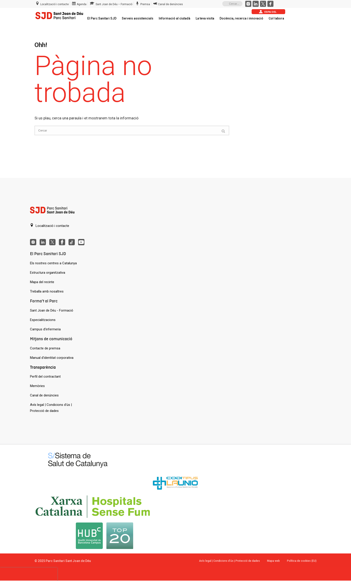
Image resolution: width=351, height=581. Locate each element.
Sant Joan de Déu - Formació (51, 310)
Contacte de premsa (45, 348)
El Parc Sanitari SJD (101, 18)
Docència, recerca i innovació (241, 18)
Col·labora (276, 18)
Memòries (37, 386)
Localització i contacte (49, 225)
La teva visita (205, 18)
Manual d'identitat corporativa (51, 358)
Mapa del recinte (42, 282)
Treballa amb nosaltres (47, 291)
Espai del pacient (267, 12)
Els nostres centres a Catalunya (53, 263)
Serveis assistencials (137, 18)
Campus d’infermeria (45, 329)
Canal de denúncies (44, 395)
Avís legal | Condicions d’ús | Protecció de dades (229, 560)
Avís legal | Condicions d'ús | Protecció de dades (51, 408)
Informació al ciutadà (174, 18)
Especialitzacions (43, 320)
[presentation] (28, 574)
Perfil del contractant (45, 376)
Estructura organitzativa (47, 273)
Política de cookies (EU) (302, 560)
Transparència (43, 367)
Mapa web (273, 560)
